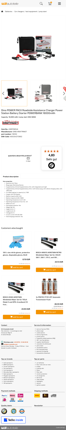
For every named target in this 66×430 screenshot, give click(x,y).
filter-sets (39, 372)
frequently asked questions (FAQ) (46, 338)
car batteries (40, 362)
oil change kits (41, 375)
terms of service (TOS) (43, 329)
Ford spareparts (8, 370)
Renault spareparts (9, 377)
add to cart (16, 267)
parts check (40, 345)
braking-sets (40, 368)
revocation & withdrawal (44, 344)
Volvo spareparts (8, 381)
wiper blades (40, 379)
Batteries (8, 11)
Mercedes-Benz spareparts (11, 372)
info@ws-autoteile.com (10, 344)
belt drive (39, 377)
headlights (40, 381)
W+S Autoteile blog (42, 349)
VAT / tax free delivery (43, 340)
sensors (39, 383)
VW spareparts (8, 383)
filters (38, 370)
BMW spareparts (8, 364)
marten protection (42, 374)
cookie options (41, 332)
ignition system (41, 385)
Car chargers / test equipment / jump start (30, 11)
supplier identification (43, 342)
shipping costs (27, 263)
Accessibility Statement (43, 353)
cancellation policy (42, 347)
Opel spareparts (8, 374)
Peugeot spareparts (9, 375)
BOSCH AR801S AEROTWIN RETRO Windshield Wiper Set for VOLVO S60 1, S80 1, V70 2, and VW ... (48, 254)
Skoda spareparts (9, 379)
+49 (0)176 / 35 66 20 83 (21, 342)
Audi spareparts (8, 362)
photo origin (40, 331)
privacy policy (40, 336)
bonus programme (42, 334)
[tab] (10, 176)
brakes (38, 366)
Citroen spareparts (9, 366)
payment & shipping (42, 351)
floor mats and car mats (44, 364)
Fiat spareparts (8, 368)
